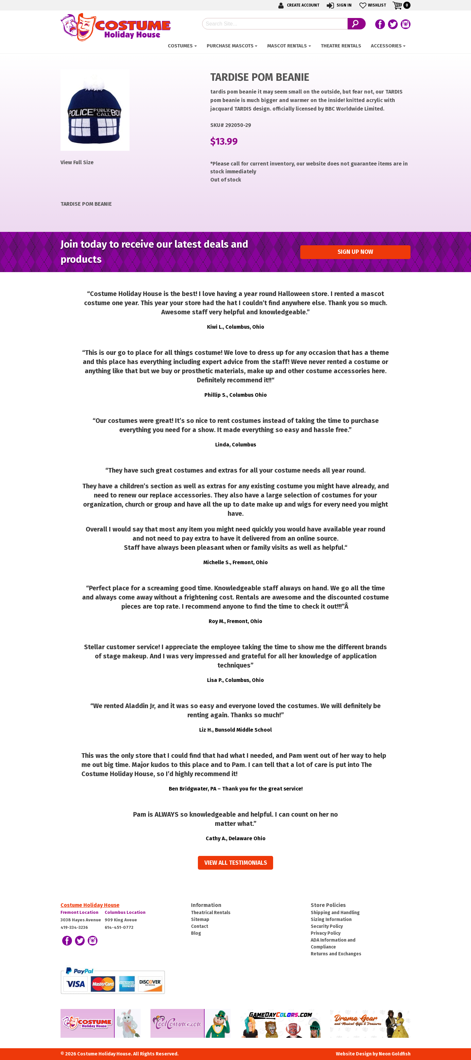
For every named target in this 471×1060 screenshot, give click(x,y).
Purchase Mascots (230, 46)
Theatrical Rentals (211, 912)
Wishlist (372, 5)
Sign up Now (355, 252)
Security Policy (327, 926)
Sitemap (200, 919)
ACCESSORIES (386, 46)
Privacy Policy (325, 933)
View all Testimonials (235, 863)
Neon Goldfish (394, 1054)
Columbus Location (125, 912)
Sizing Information (331, 919)
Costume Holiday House (90, 905)
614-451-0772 (119, 927)
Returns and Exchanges (336, 954)
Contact (199, 926)
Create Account (297, 5)
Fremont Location (79, 912)
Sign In (339, 5)
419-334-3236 (74, 927)
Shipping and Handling (335, 912)
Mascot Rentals (287, 46)
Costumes (180, 46)
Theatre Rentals (341, 46)
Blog (196, 933)
